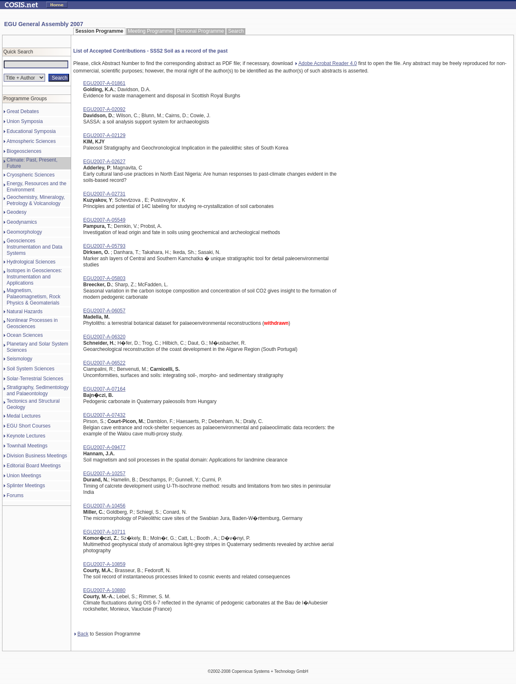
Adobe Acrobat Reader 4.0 (326, 63)
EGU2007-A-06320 (104, 337)
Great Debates (23, 111)
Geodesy (16, 212)
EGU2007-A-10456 (104, 506)
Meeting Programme (150, 31)
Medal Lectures (24, 416)
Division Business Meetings (37, 456)
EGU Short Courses (28, 426)
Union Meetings (24, 476)
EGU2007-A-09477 (104, 447)
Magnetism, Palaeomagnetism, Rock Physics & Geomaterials (33, 297)
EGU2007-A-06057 (104, 311)
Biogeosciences (24, 151)
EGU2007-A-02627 (104, 161)
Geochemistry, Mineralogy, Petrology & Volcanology (36, 200)
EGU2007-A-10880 (104, 590)
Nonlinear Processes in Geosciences (32, 323)
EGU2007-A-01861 (104, 83)
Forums (15, 495)
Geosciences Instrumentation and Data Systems (34, 247)
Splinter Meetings (26, 485)
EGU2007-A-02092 (104, 109)
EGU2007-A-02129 (104, 135)
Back (81, 634)
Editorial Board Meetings (34, 466)
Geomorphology (24, 232)
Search (236, 31)
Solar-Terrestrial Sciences (35, 379)
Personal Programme (200, 31)
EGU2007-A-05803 (104, 278)
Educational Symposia (31, 131)
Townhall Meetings (27, 446)
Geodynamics (22, 222)
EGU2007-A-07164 (104, 389)
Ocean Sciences (25, 335)
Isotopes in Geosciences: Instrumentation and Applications (34, 277)
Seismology (19, 359)
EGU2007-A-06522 (104, 363)
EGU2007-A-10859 (104, 564)
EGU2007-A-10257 (104, 473)
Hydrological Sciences (31, 262)
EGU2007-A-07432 (104, 415)
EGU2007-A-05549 (104, 220)
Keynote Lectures (26, 436)
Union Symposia (25, 121)
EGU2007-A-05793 (104, 246)
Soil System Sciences (30, 369)
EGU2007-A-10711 (104, 532)
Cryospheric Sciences (31, 175)
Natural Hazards (25, 311)
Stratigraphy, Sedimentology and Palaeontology (38, 390)
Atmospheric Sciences (31, 141)
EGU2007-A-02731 (104, 194)
